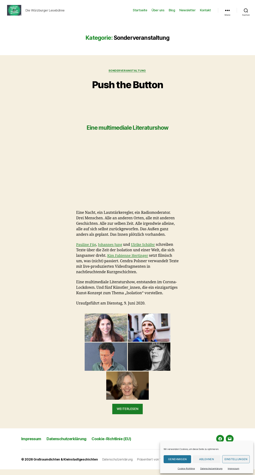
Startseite (140, 13)
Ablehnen (206, 459)
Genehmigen (177, 459)
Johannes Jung (111, 250)
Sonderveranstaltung (127, 76)
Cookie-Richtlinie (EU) (119, 444)
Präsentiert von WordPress (159, 465)
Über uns (158, 13)
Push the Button (127, 89)
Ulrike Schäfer (145, 250)
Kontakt (205, 13)
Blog (172, 13)
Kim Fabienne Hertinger (128, 261)
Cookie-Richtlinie (186, 468)
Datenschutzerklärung (211, 468)
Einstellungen (236, 459)
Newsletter (187, 13)
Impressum (233, 468)
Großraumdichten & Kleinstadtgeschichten (66, 465)
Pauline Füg (86, 250)
